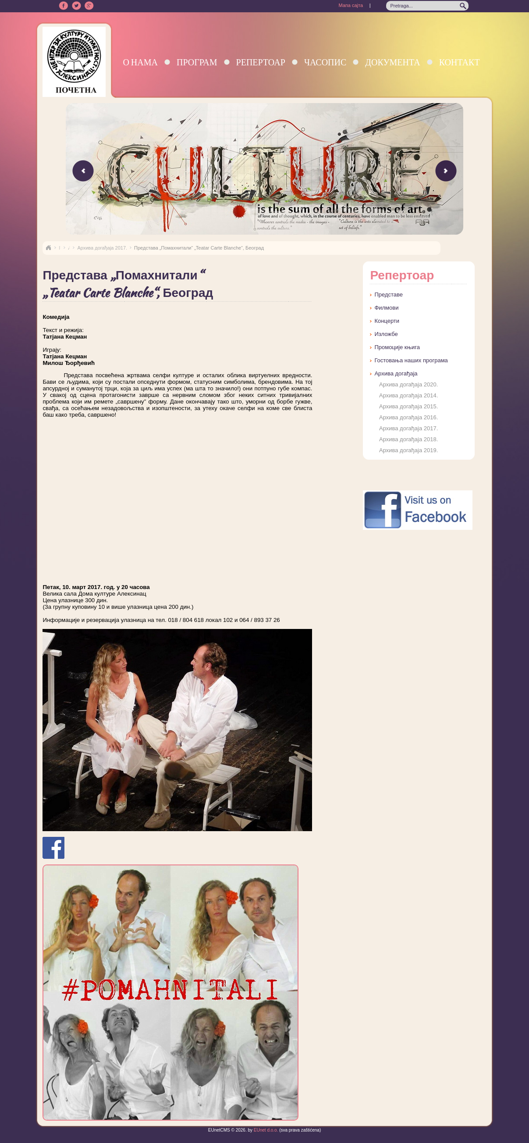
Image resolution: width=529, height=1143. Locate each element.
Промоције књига (397, 347)
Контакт (459, 62)
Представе (388, 294)
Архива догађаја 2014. (408, 395)
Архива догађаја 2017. (102, 247)
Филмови (386, 307)
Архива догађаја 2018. (408, 439)
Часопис (325, 62)
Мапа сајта (350, 5)
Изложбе (386, 334)
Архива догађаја (395, 373)
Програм (197, 62)
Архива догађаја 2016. (408, 417)
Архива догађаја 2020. (408, 384)
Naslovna (48, 247)
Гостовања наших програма (410, 360)
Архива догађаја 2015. (408, 406)
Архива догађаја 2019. (408, 450)
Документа (392, 62)
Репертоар (260, 62)
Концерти (386, 321)
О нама (140, 62)
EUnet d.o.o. (265, 1130)
